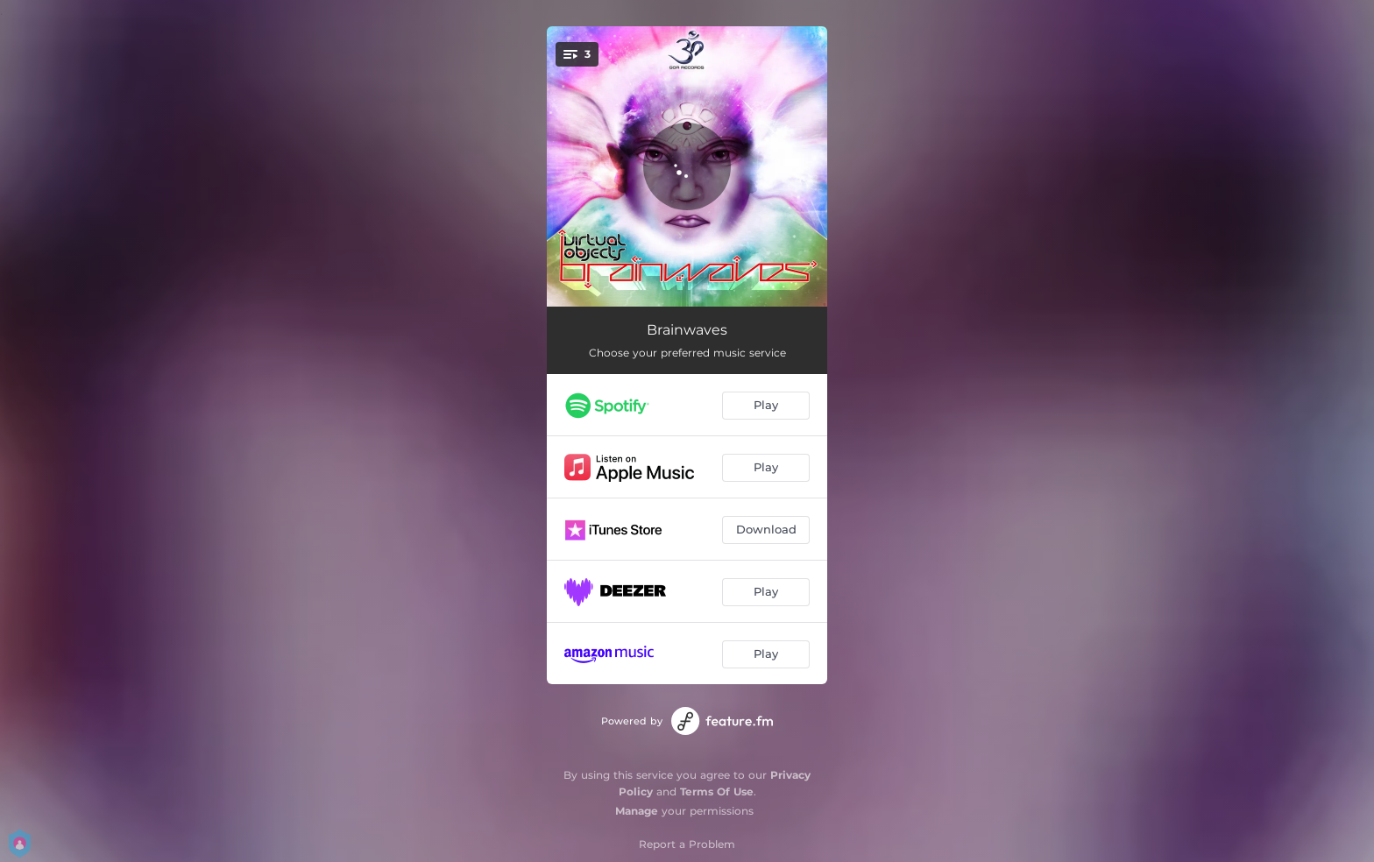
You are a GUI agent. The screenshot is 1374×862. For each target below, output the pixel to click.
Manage (636, 810)
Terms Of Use (717, 791)
